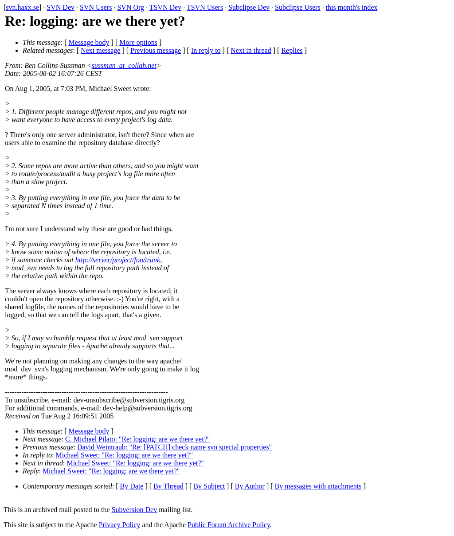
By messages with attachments (318, 486)
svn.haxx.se (22, 7)
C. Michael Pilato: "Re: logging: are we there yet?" (137, 439)
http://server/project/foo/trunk (117, 260)
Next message (100, 50)
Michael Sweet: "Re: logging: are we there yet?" (124, 455)
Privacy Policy (120, 524)
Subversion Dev (134, 509)
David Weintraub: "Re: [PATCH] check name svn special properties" (174, 447)
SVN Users (96, 7)
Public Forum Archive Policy (229, 524)
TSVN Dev (165, 7)
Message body (89, 42)
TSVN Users (205, 7)
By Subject (209, 486)
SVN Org (130, 7)
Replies (291, 50)
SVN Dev (60, 7)
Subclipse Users (298, 7)
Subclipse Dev (249, 7)
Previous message (155, 50)
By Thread (168, 486)
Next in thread (251, 50)
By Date (132, 486)
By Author (250, 486)
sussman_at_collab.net (124, 65)
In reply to (206, 50)
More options (138, 42)
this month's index (352, 7)
